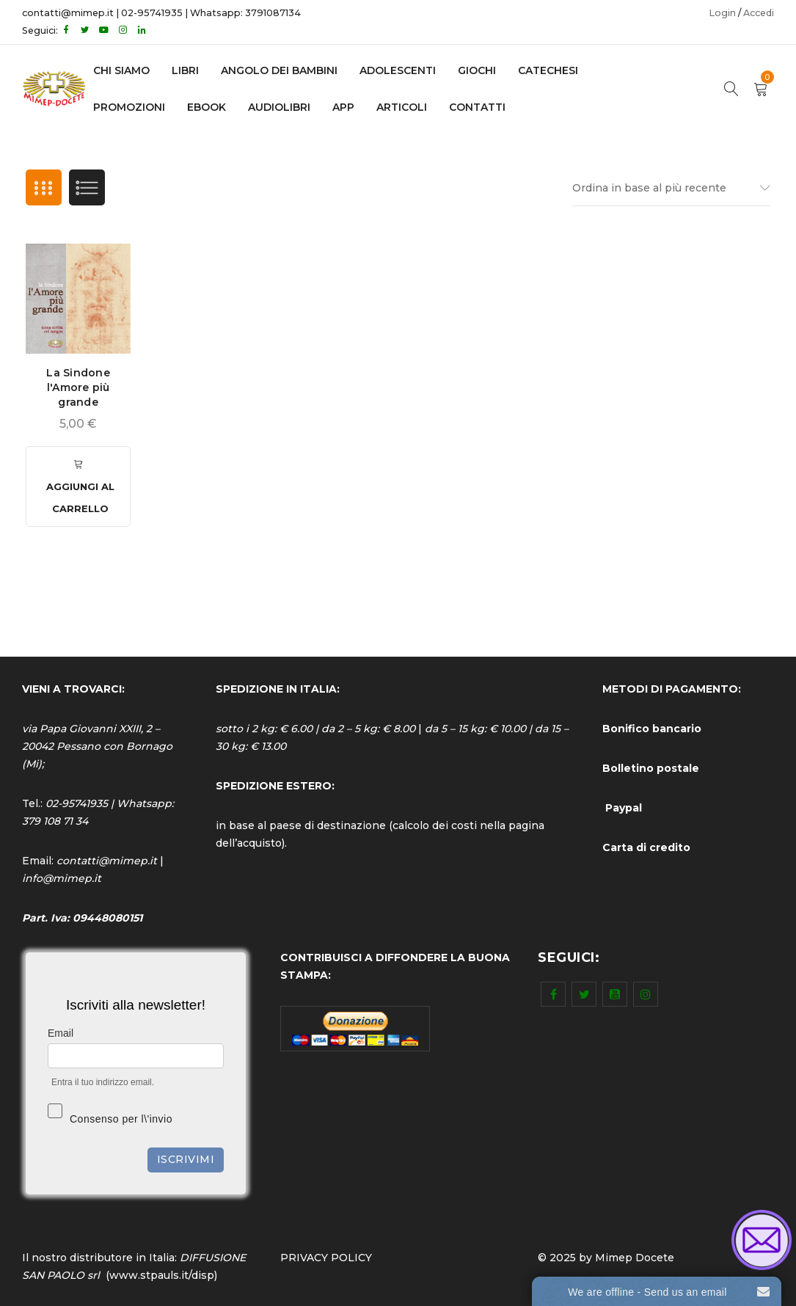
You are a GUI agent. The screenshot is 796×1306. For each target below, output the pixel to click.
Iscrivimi (186, 1159)
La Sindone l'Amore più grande (78, 387)
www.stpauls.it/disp (161, 1275)
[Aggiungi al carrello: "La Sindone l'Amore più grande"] (78, 486)
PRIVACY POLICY (326, 1257)
